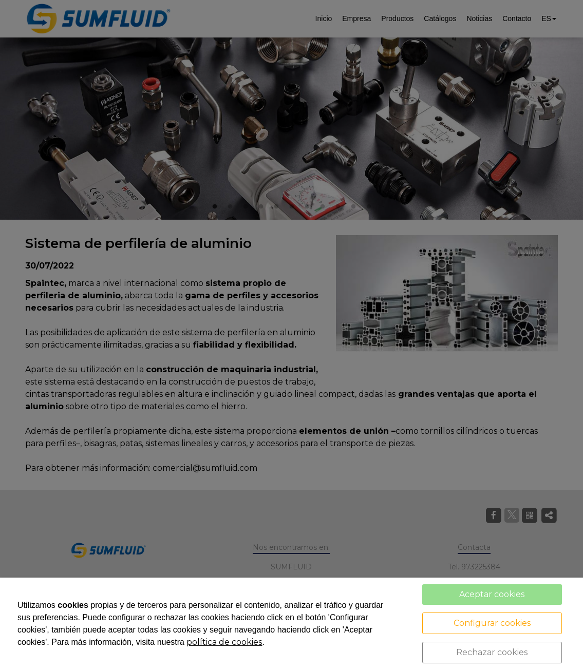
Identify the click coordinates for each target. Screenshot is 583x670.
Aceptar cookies (491, 594)
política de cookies (224, 642)
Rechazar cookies (492, 652)
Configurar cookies (492, 623)
